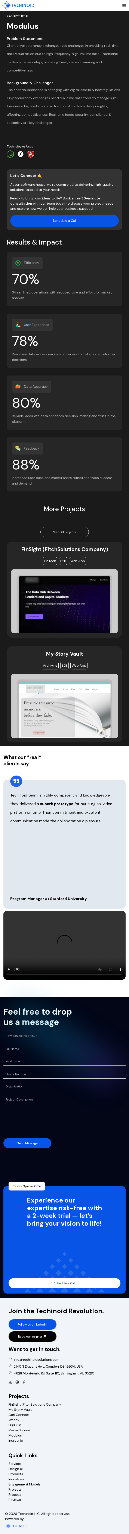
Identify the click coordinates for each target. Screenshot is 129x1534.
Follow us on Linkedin (32, 1324)
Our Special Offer (27, 1186)
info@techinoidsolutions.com (36, 1359)
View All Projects (64, 532)
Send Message (27, 1143)
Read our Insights (32, 1336)
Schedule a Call (64, 220)
